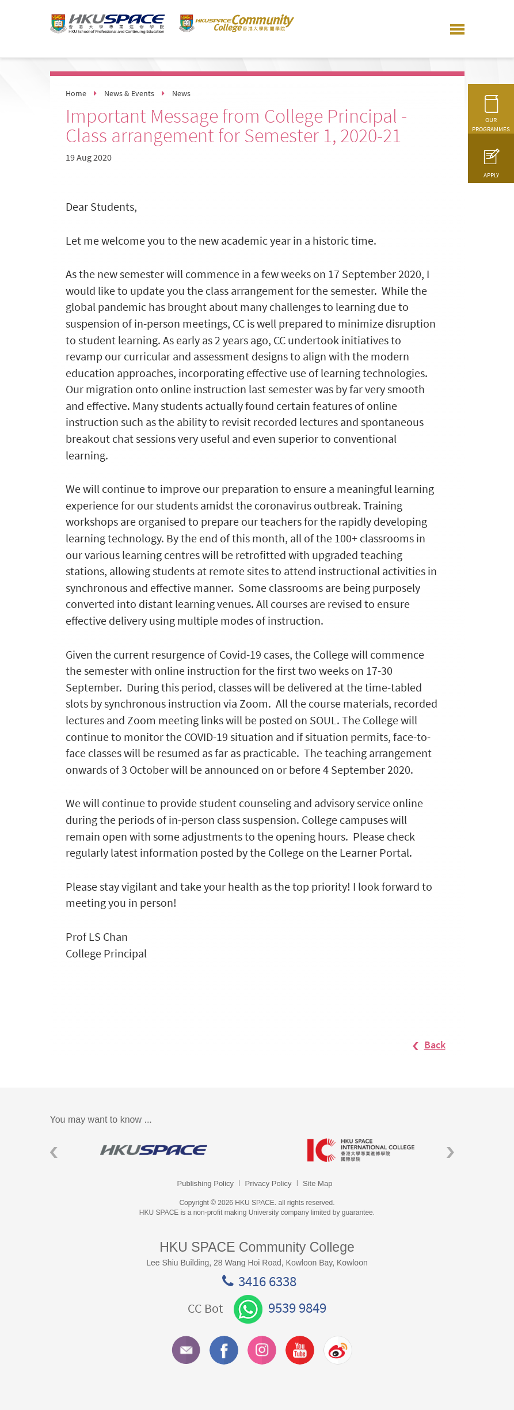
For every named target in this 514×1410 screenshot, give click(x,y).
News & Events (129, 93)
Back (423, 1044)
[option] (154, 1150)
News (181, 93)
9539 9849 (280, 1307)
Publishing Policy (205, 1183)
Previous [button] (53, 1152)
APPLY (491, 168)
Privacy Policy (268, 1183)
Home (76, 93)
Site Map (317, 1183)
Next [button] (450, 1152)
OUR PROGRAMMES (491, 118)
